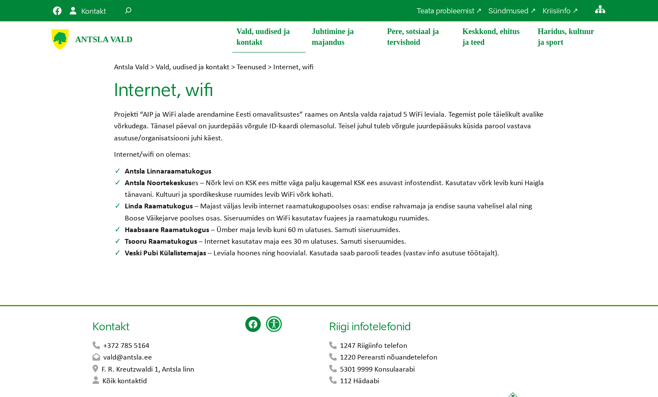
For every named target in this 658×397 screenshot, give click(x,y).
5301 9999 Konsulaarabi (377, 370)
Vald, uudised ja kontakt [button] (263, 37)
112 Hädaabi (359, 381)
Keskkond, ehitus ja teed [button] (491, 37)
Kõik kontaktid (124, 381)
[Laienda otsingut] (128, 10)
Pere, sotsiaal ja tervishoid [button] (413, 37)
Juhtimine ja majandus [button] (333, 37)
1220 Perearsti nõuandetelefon (388, 358)
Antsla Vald (104, 39)
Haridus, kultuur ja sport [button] (566, 37)
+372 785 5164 (126, 346)
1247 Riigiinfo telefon (373, 346)
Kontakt (93, 12)
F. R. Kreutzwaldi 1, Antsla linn (148, 370)
